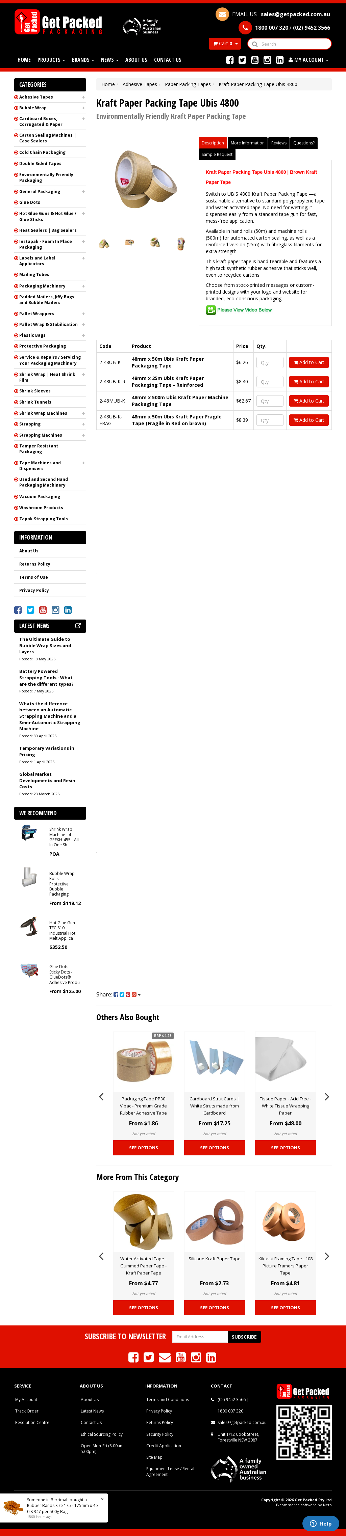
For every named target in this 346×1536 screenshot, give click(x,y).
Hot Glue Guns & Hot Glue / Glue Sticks (47, 216)
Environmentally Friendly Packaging (46, 177)
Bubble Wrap (33, 108)
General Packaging (39, 191)
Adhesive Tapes (36, 97)
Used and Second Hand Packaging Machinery (43, 482)
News (110, 59)
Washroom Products (41, 508)
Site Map (154, 1457)
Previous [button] (101, 1095)
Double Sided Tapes (40, 163)
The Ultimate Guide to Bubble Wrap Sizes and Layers (45, 645)
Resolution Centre (32, 1422)
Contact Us (167, 59)
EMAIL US (273, 14)
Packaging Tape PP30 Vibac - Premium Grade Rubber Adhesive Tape (143, 1106)
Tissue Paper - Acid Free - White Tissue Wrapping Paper (285, 1106)
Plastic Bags (32, 335)
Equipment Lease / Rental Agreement (170, 1471)
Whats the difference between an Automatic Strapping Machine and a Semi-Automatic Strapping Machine (49, 716)
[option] (143, 1095)
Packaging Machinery (42, 286)
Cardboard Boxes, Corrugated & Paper (41, 121)
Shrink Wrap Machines (43, 413)
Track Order (27, 1411)
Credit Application (163, 1446)
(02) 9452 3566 (232, 1399)
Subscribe (244, 1337)
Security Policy (159, 1434)
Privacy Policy (34, 590)
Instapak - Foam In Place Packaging (45, 244)
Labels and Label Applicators (37, 261)
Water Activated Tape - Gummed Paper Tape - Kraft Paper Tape (143, 1266)
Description (213, 143)
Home (24, 59)
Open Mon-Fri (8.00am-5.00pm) (103, 1448)
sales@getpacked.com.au (242, 1422)
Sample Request (217, 154)
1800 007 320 (230, 1411)
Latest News (92, 1411)
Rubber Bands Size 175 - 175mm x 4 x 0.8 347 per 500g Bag (62, 1508)
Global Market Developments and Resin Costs (47, 780)
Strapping (30, 424)
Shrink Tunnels (35, 402)
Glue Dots (29, 202)
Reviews (279, 143)
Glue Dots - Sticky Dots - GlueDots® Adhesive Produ (64, 974)
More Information (248, 143)
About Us (136, 59)
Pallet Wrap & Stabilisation (48, 324)
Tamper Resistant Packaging (38, 449)
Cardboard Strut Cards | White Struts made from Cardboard (214, 1106)
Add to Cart (309, 362)
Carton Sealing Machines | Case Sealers (47, 138)
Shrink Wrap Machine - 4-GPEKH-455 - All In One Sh (64, 837)
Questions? (304, 143)
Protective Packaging (42, 346)
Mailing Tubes (34, 274)
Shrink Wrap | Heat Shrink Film (47, 377)
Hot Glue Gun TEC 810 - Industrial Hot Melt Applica (62, 930)
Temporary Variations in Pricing (46, 751)
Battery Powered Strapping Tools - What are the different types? (46, 677)
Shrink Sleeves (35, 391)
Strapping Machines (40, 435)
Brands (83, 59)
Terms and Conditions (167, 1399)
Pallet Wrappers (36, 314)
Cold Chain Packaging (42, 152)
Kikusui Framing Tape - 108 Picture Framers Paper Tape (285, 1266)
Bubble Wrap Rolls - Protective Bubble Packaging (62, 884)
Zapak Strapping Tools (43, 519)
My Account (26, 1399)
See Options (143, 1148)
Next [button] (327, 1095)
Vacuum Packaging (39, 496)
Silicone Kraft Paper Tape (215, 1259)
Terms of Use (33, 577)
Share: (118, 994)
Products (51, 59)
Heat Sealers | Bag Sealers (48, 230)
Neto (327, 1504)
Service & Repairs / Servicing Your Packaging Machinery (50, 360)
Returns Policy (34, 564)
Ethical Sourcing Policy (102, 1434)
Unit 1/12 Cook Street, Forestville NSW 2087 (238, 1437)
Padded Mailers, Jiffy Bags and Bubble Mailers (46, 299)
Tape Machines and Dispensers (40, 465)
